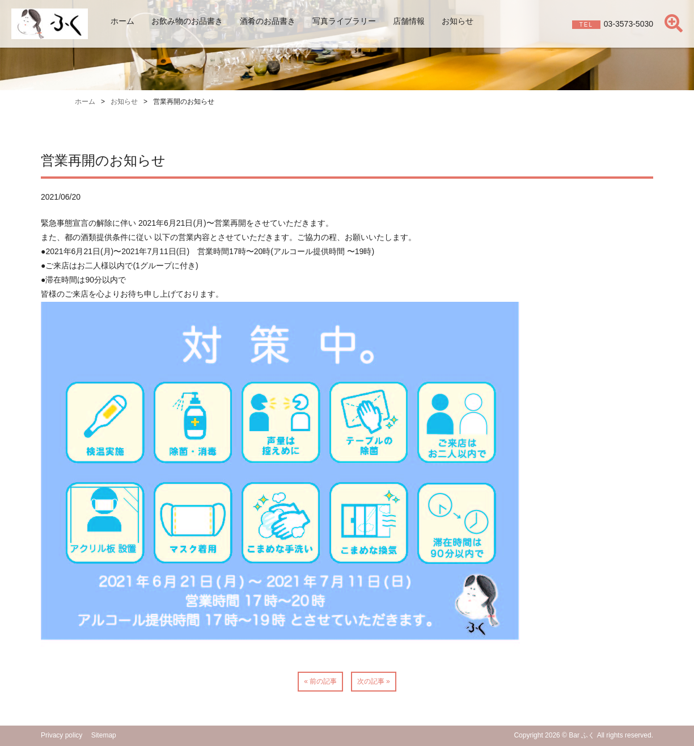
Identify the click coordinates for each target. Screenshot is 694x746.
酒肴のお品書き (267, 21)
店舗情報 (409, 21)
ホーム (122, 21)
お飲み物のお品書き (187, 21)
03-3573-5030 (612, 23)
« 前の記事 (320, 681)
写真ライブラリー (344, 21)
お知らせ (457, 21)
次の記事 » (373, 681)
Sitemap (103, 735)
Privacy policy (61, 735)
